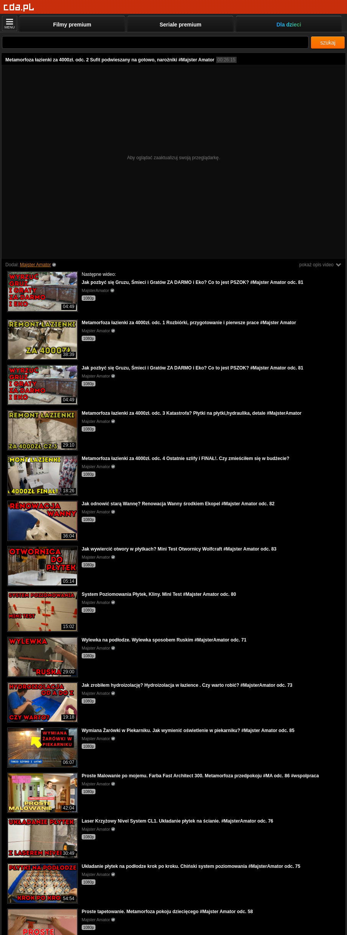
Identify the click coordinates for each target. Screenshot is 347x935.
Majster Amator (35, 264)
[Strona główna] (19, 7)
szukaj (327, 43)
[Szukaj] (155, 42)
